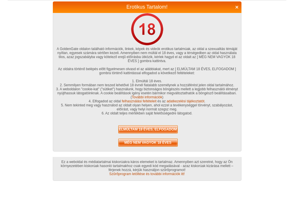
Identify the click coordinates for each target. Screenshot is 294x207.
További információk (147, 97)
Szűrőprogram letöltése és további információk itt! (147, 174)
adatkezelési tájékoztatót (185, 101)
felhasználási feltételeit (139, 101)
